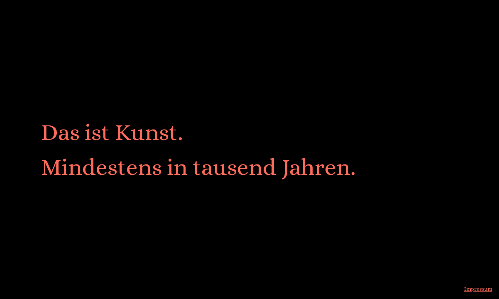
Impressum (478, 289)
